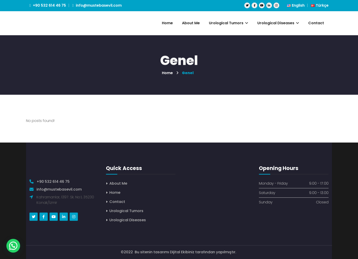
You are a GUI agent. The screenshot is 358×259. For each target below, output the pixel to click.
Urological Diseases (127, 220)
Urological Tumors (126, 210)
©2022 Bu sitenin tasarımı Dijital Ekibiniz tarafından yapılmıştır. (179, 252)
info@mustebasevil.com (97, 5)
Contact (117, 201)
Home (114, 192)
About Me (118, 183)
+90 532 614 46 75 (47, 5)
